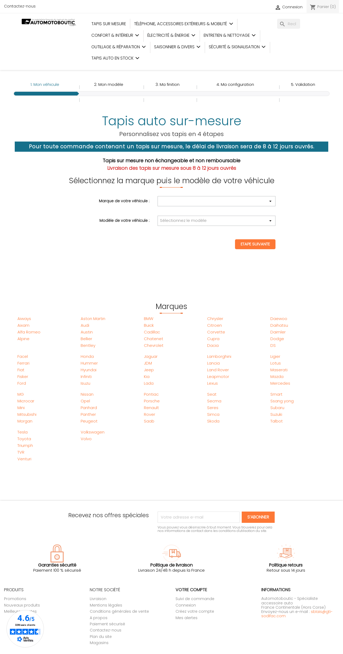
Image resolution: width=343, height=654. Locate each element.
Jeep (149, 370)
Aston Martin (93, 318)
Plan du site (101, 636)
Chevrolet (153, 345)
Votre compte (191, 590)
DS (273, 345)
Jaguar (151, 356)
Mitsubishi (26, 414)
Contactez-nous (20, 6)
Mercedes (280, 383)
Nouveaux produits (22, 605)
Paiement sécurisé (107, 624)
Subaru (277, 407)
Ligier (275, 356)
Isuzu (85, 383)
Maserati (279, 370)
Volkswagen (93, 432)
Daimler (278, 332)
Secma (214, 401)
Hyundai (88, 370)
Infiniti (86, 376)
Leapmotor (218, 376)
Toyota (24, 439)
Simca (213, 414)
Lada (149, 383)
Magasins (99, 642)
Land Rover (218, 370)
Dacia (213, 345)
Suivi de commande (195, 598)
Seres (212, 407)
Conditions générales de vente (119, 611)
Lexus (212, 383)
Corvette (216, 332)
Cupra (213, 338)
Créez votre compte (195, 611)
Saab (149, 421)
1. (45, 84)
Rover (149, 414)
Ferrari (23, 363)
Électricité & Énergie (171, 35)
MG (20, 394)
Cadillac (152, 332)
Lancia (213, 363)
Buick (149, 325)
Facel (22, 356)
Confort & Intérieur (115, 35)
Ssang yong (282, 401)
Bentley (88, 345)
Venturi (24, 459)
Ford (21, 383)
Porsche (152, 401)
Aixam (23, 325)
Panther (88, 414)
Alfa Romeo (28, 332)
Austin (87, 332)
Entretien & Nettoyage (230, 35)
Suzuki (276, 414)
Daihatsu (279, 325)
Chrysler (215, 318)
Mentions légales (106, 605)
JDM (148, 363)
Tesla (22, 432)
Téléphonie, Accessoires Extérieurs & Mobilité (183, 24)
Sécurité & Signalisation (237, 47)
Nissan (87, 394)
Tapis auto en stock (115, 58)
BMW (148, 318)
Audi (85, 325)
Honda (87, 356)
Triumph (25, 445)
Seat (212, 394)
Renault (151, 407)
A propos (98, 617)
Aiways (24, 318)
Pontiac (151, 394)
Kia (147, 376)
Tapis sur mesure (108, 24)
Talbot (276, 421)
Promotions (15, 598)
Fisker (22, 376)
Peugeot (89, 421)
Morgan (24, 421)
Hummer (89, 363)
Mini (21, 407)
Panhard (89, 407)
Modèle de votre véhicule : (124, 220)
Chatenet (153, 338)
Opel (85, 401)
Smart (276, 394)
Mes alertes (186, 617)
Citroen (214, 325)
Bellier (86, 338)
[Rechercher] (288, 24)
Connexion (186, 605)
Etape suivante (255, 244)
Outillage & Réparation (118, 47)
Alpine (23, 338)
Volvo (86, 439)
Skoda (213, 421)
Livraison (98, 598)
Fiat (20, 370)
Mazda (277, 376)
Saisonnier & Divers (177, 47)
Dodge (277, 338)
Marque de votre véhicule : (124, 200)
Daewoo (278, 318)
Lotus (275, 363)
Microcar (25, 401)
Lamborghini (219, 356)
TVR (20, 452)
